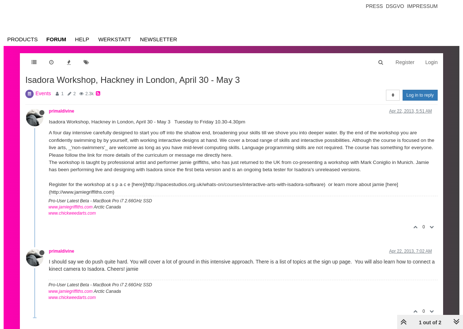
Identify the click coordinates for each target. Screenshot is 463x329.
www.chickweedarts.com (72, 213)
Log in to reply (420, 95)
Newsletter (158, 39)
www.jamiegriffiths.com (70, 207)
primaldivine (61, 111)
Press (374, 6)
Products (22, 39)
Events (43, 93)
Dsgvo (395, 6)
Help (82, 39)
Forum (56, 39)
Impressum (422, 6)
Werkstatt (114, 39)
